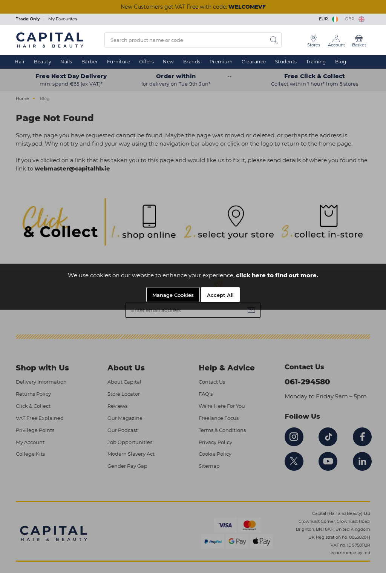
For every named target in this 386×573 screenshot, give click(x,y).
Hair (20, 62)
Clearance (254, 62)
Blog (340, 62)
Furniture (118, 62)
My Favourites (62, 19)
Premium (221, 62)
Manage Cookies (173, 295)
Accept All (220, 295)
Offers (146, 62)
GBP (355, 19)
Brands (192, 62)
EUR (329, 19)
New (168, 62)
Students (286, 62)
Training (316, 62)
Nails (66, 62)
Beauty (42, 62)
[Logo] (50, 40)
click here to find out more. (277, 275)
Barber (89, 62)
